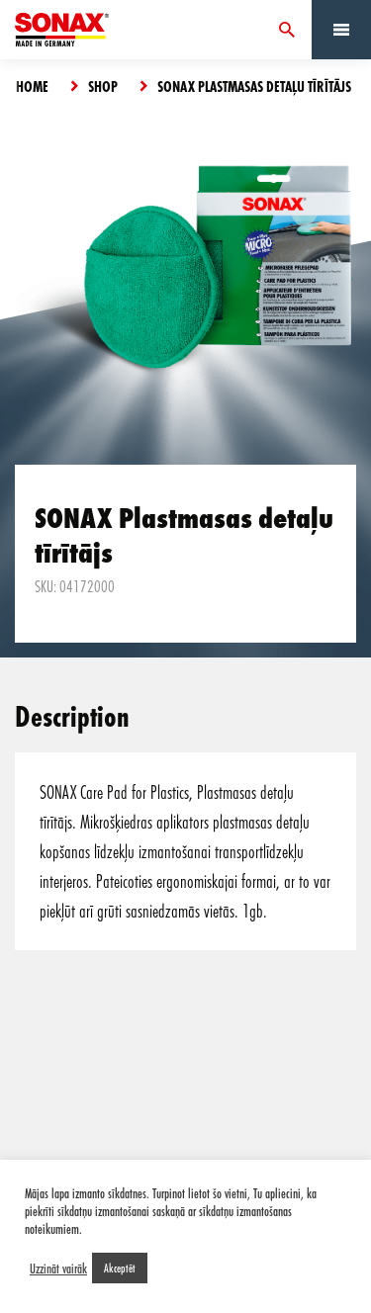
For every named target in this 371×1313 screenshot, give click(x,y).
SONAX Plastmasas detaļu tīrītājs (254, 86)
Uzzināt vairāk (58, 1268)
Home (32, 86)
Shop (103, 86)
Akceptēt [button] (120, 1267)
